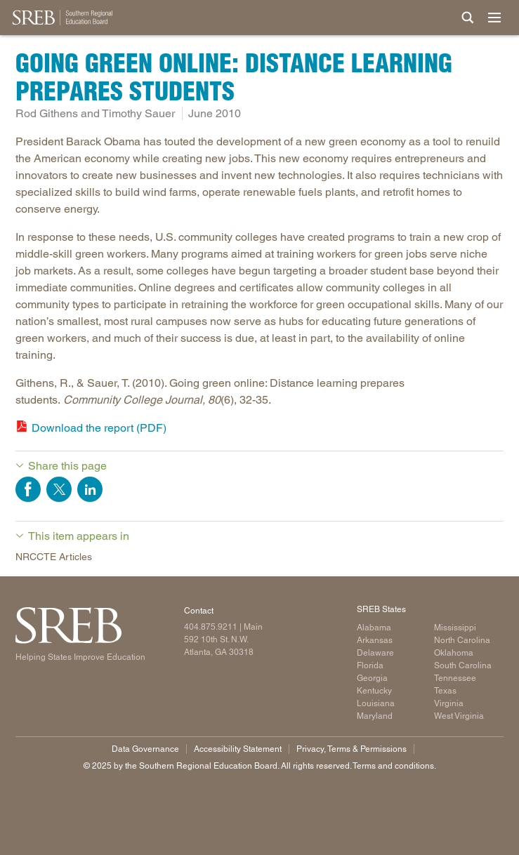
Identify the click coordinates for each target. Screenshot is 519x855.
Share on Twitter (59, 489)
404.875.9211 (210, 627)
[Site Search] (467, 17)
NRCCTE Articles (53, 556)
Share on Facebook (28, 489)
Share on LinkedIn (90, 489)
